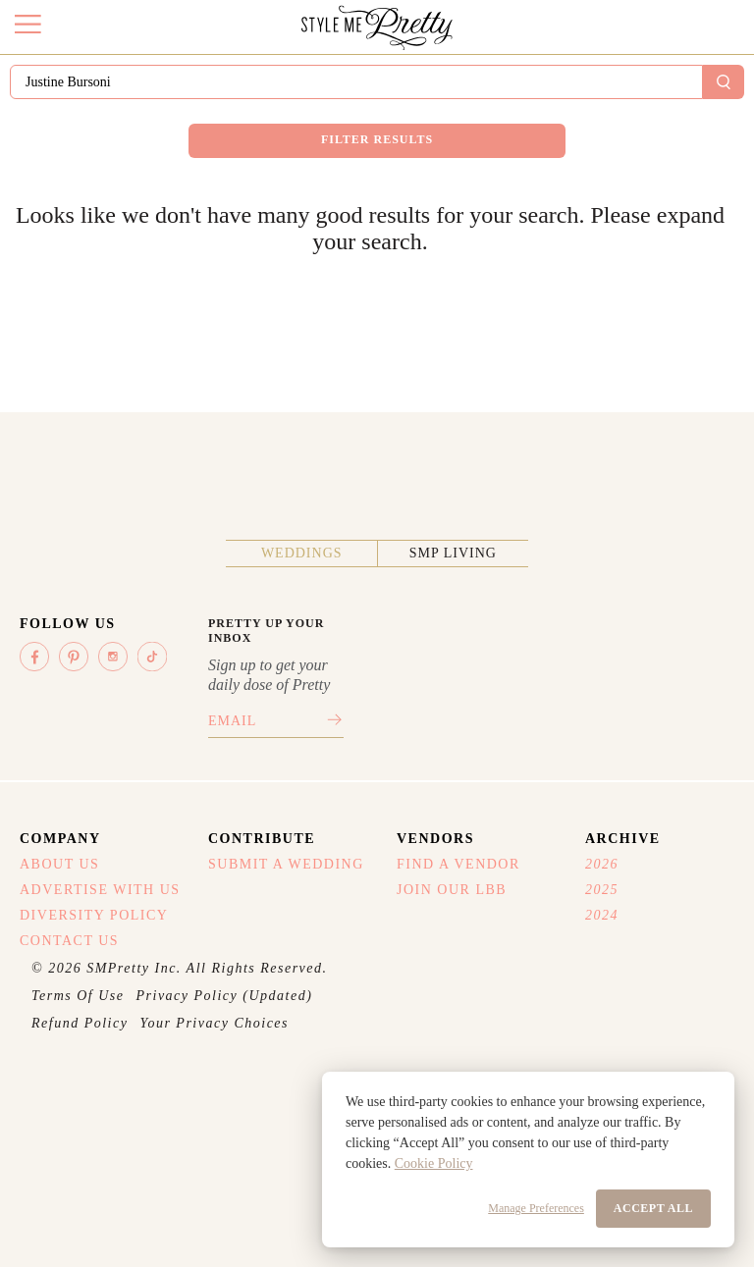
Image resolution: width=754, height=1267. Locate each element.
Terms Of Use (78, 995)
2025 (602, 889)
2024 (602, 915)
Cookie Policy (434, 1163)
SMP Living (453, 553)
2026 (602, 864)
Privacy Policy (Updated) (224, 995)
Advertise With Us (100, 889)
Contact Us (69, 940)
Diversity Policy (94, 915)
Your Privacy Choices (214, 1023)
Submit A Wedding (286, 864)
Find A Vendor (458, 864)
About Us (59, 864)
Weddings (302, 553)
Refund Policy (79, 1023)
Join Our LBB (452, 889)
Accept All (653, 1208)
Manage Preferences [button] (536, 1208)
